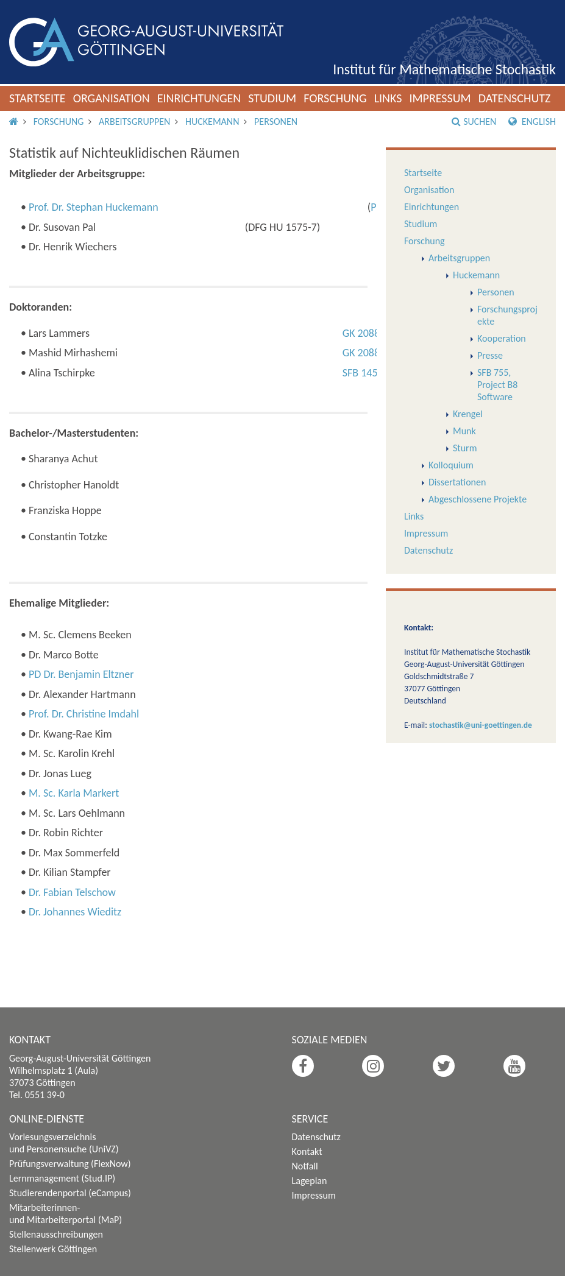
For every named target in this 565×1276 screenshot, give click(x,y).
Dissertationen (457, 482)
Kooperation (501, 338)
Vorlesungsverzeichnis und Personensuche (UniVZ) (64, 1143)
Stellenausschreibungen (56, 1234)
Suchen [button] (474, 121)
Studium (272, 98)
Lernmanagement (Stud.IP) (62, 1178)
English (532, 121)
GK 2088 (361, 333)
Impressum (440, 98)
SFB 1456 (363, 372)
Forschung (335, 98)
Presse (490, 355)
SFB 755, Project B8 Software (497, 385)
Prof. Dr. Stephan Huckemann (93, 207)
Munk (464, 431)
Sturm (465, 448)
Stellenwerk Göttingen (53, 1249)
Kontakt (307, 1151)
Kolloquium (451, 465)
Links (388, 98)
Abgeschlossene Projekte (477, 499)
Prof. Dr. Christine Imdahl (84, 714)
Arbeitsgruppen (134, 121)
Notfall (305, 1166)
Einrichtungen (199, 98)
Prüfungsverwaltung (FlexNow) (70, 1163)
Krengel (468, 414)
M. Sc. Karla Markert (74, 793)
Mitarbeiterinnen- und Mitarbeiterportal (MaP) (65, 1213)
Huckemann (212, 121)
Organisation (111, 98)
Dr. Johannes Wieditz (75, 911)
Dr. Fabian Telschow (72, 892)
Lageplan (309, 1180)
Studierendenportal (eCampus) (70, 1193)
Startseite (37, 98)
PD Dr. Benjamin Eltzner (81, 674)
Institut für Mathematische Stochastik (444, 69)
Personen (275, 121)
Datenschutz (514, 98)
